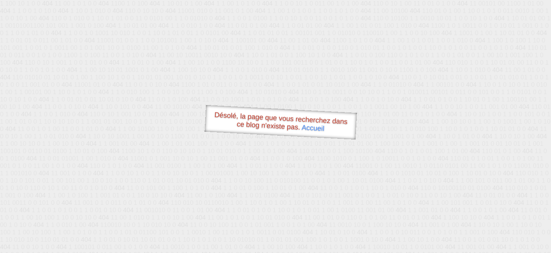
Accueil (313, 127)
